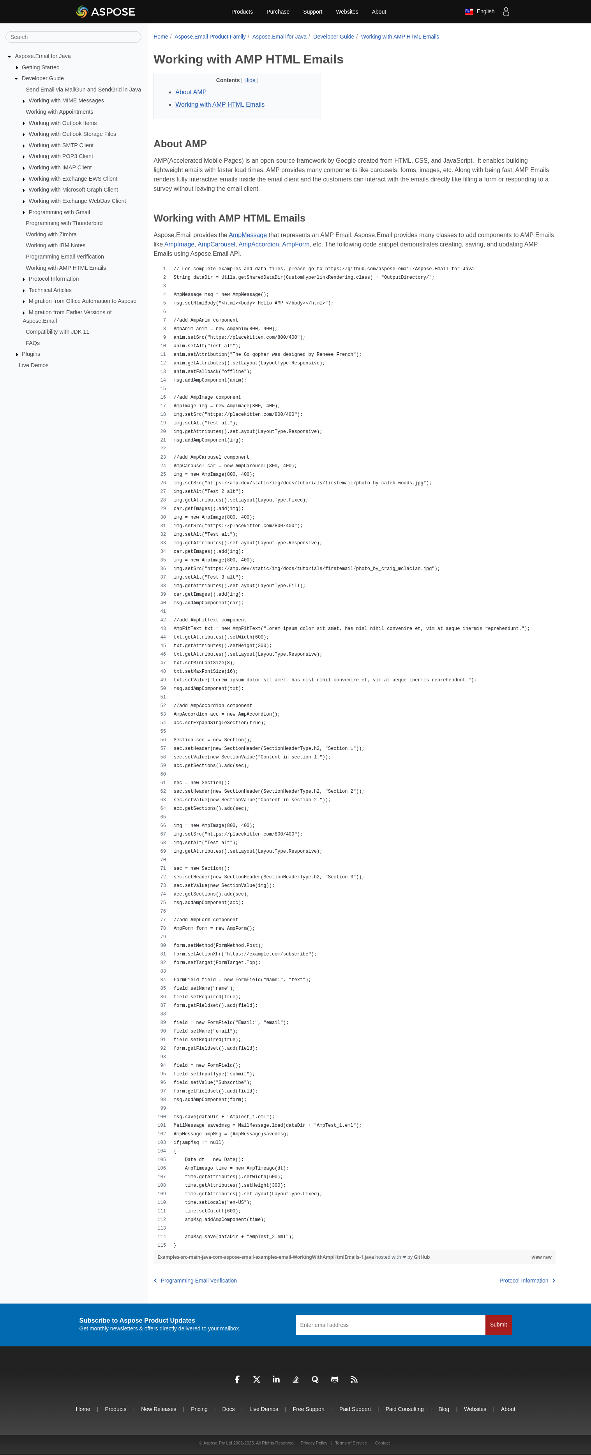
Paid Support (355, 1409)
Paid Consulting (405, 1409)
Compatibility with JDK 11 (57, 332)
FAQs (33, 343)
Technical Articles (50, 290)
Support (312, 12)
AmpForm (295, 244)
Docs (228, 1409)
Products (242, 12)
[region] (354, 757)
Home (160, 36)
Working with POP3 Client (61, 156)
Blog (443, 1409)
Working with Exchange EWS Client (73, 179)
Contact (382, 1443)
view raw (541, 1257)
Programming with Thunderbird (64, 223)
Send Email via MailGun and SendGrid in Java (83, 89)
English (479, 11)
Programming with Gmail (59, 212)
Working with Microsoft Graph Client (73, 189)
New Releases (158, 1409)
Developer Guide (43, 78)
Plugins (31, 354)
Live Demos (34, 365)
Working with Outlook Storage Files (72, 134)
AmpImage (179, 244)
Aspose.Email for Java (43, 56)
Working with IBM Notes (55, 245)
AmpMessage (248, 235)
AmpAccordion (258, 244)
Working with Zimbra (51, 234)
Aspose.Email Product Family (210, 36)
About (379, 12)
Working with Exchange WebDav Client (77, 201)
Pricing (199, 1409)
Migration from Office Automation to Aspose (83, 301)
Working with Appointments (59, 112)
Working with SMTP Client (61, 145)
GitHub (422, 1257)
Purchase (277, 12)
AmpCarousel (216, 244)
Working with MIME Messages (66, 100)
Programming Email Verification (65, 256)
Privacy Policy (315, 1443)
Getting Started (41, 67)
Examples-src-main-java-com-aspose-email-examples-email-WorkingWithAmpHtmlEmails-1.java (266, 1257)
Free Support (309, 1409)
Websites (347, 12)
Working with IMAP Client (60, 167)
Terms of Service (351, 1443)
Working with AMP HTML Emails (66, 267)
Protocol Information (54, 279)
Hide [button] (250, 80)
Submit (498, 1324)
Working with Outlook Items (63, 123)
